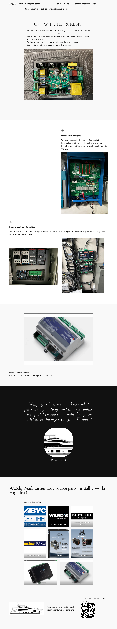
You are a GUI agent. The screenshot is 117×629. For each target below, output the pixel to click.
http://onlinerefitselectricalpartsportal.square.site (46, 9)
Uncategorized (87, 602)
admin (102, 598)
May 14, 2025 (86, 598)
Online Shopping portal (29, 4)
